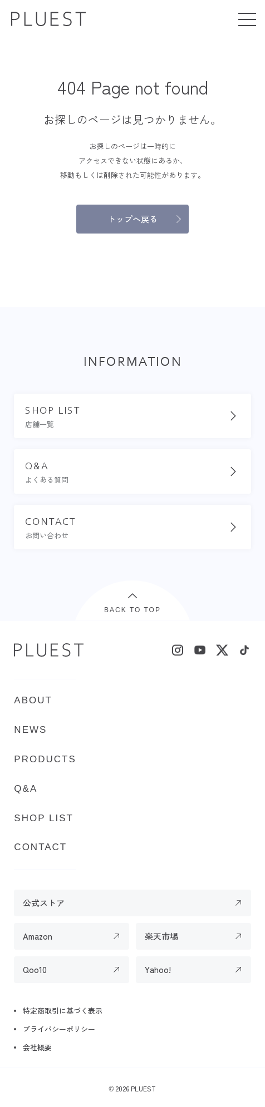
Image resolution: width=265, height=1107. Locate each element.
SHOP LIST (43, 818)
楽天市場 (161, 936)
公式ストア (44, 903)
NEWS (30, 729)
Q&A (25, 788)
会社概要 (37, 1047)
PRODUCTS (45, 759)
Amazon (37, 936)
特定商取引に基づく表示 (62, 1010)
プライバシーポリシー (59, 1029)
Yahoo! (158, 969)
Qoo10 (35, 969)
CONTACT (40, 847)
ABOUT (33, 700)
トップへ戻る (132, 219)
